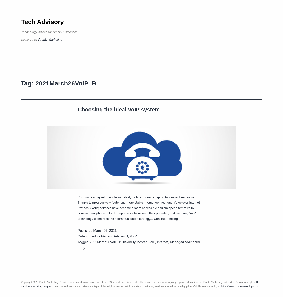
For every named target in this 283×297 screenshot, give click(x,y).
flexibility (129, 242)
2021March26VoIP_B (105, 242)
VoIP (133, 236)
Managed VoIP (181, 242)
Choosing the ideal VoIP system (119, 109)
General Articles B (114, 236)
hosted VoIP (146, 242)
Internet (162, 242)
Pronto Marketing (50, 39)
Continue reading (166, 219)
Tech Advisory (42, 21)
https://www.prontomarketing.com (239, 286)
